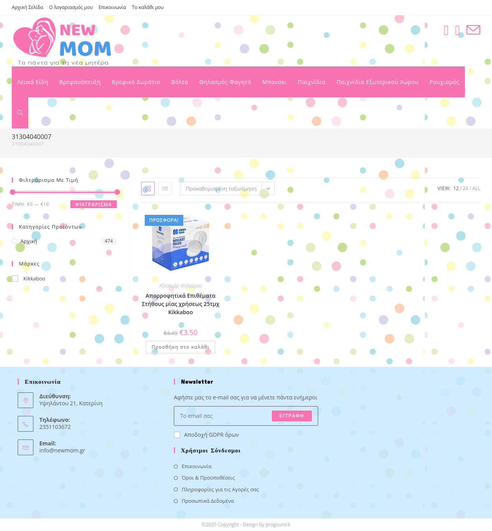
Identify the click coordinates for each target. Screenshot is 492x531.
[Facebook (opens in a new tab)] (446, 30)
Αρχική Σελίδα (27, 7)
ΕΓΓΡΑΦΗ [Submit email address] (292, 415)
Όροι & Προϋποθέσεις (208, 477)
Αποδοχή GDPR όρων (206, 434)
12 (456, 188)
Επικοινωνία (112, 7)
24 (465, 188)
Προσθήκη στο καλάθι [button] (180, 347)
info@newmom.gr (62, 450)
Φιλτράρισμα (93, 204)
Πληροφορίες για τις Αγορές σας (220, 489)
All (476, 188)
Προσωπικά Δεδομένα (208, 500)
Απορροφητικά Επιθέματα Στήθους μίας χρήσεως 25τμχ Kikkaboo (180, 304)
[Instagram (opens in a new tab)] (457, 30)
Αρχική (28, 241)
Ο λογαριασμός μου (71, 7)
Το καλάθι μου (148, 7)
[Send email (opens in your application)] (473, 30)
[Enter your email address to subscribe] (246, 416)
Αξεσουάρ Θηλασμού (180, 285)
